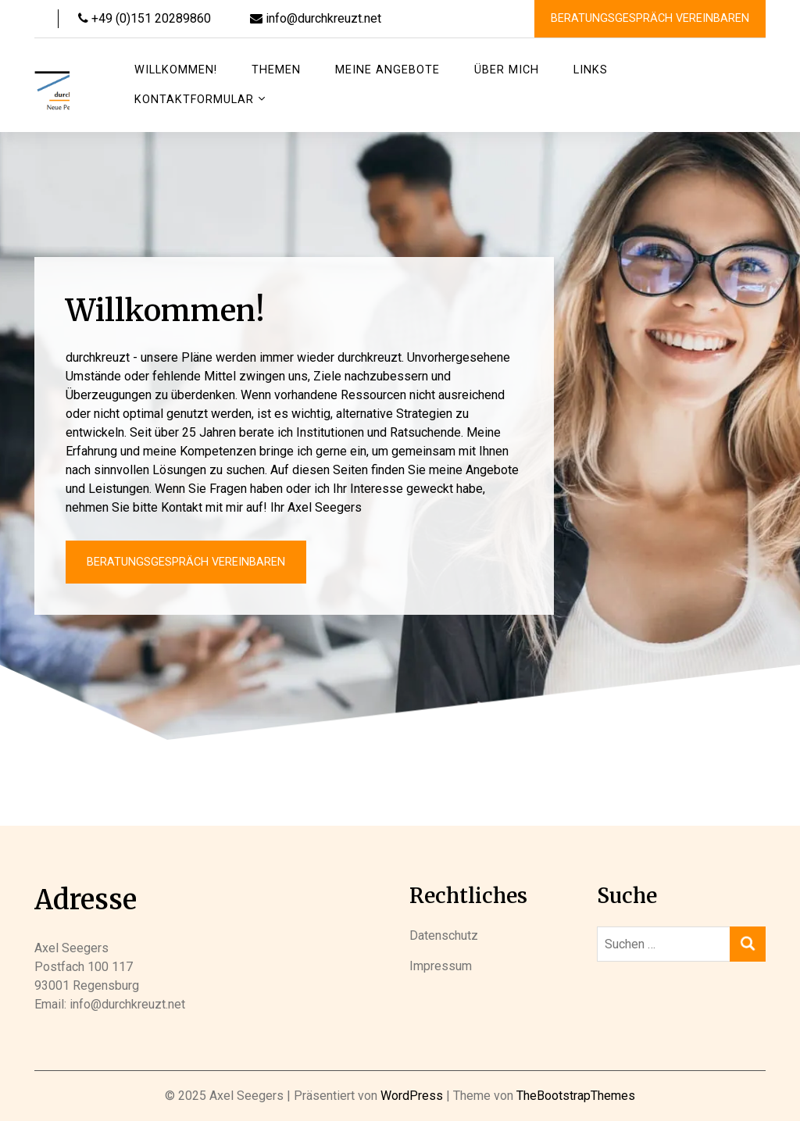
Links (590, 70)
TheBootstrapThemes (575, 1095)
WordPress (411, 1095)
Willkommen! (175, 70)
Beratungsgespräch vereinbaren (650, 18)
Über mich (506, 70)
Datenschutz (443, 935)
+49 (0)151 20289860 (144, 18)
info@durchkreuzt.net (315, 18)
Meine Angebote (387, 70)
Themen (276, 70)
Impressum (440, 966)
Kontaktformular (194, 99)
